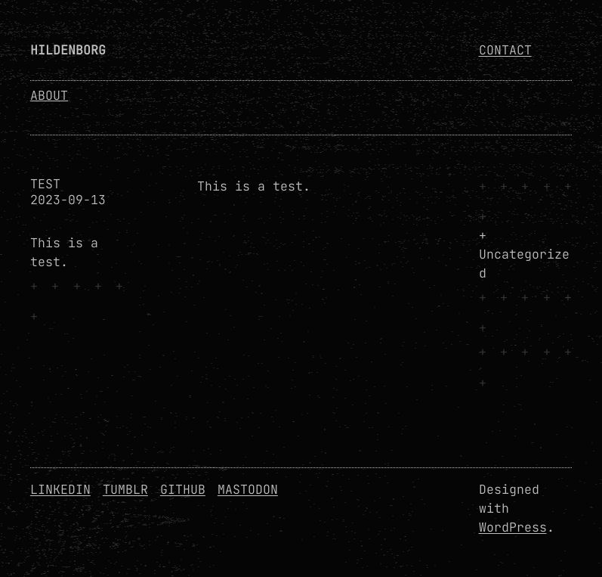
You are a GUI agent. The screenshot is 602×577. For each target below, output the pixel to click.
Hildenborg (68, 50)
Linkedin (60, 489)
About (49, 95)
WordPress (513, 527)
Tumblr (125, 489)
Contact (505, 50)
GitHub (182, 489)
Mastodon (248, 489)
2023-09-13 (68, 199)
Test (45, 184)
